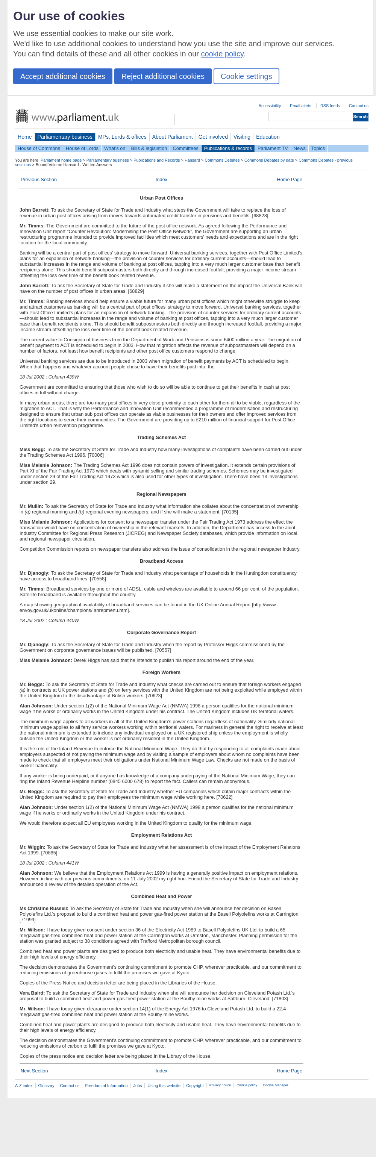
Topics (318, 148)
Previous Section (39, 179)
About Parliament (172, 137)
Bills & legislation (149, 148)
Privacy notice (220, 1085)
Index (161, 179)
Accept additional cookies (62, 76)
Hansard (192, 160)
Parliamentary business (65, 137)
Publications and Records (156, 160)
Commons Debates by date (269, 160)
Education (268, 137)
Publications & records (228, 148)
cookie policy (222, 54)
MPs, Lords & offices (122, 137)
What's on (115, 148)
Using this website (163, 1085)
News (300, 148)
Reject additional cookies (163, 76)
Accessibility (270, 105)
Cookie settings (246, 76)
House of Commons (39, 148)
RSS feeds (330, 105)
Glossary (46, 1085)
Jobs (137, 1085)
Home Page (289, 179)
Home (25, 137)
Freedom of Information (106, 1085)
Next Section (34, 1071)
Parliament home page (61, 160)
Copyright (195, 1085)
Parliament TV (273, 148)
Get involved (213, 137)
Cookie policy (247, 1085)
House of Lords (82, 148)
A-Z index (24, 1085)
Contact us (358, 105)
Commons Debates (222, 160)
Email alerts (300, 105)
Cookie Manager (275, 1085)
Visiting (241, 137)
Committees (185, 148)
